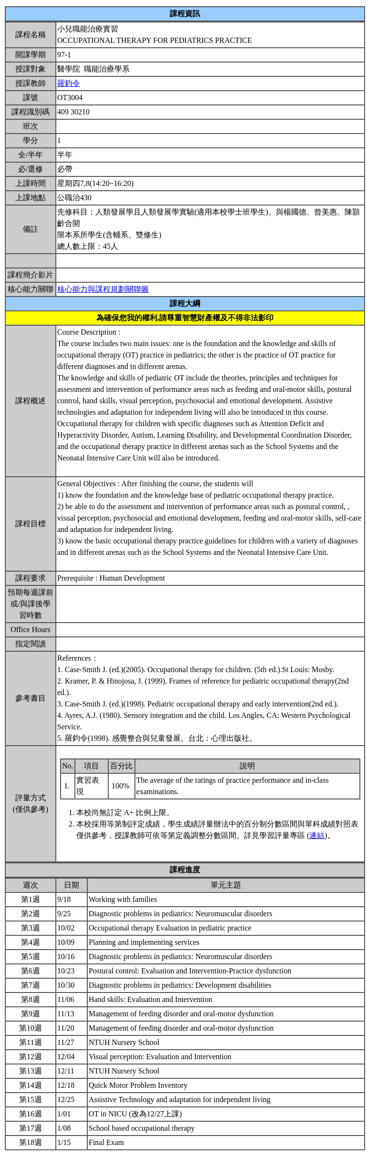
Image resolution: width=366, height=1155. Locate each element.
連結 (317, 835)
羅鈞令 (68, 83)
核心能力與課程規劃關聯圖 (103, 289)
